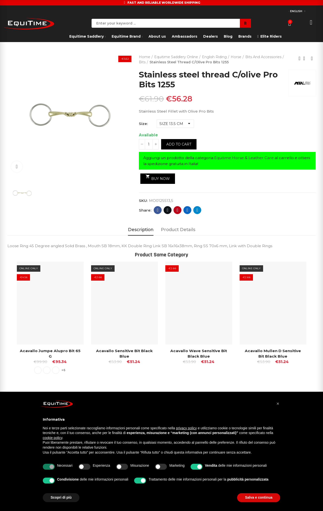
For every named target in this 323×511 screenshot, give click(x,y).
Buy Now (158, 177)
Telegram (197, 210)
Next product (312, 58)
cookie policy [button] (52, 438)
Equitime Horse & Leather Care (244, 157)
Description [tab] (140, 229)
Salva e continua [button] (258, 497)
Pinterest (177, 210)
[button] (278, 404)
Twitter (168, 210)
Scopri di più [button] (61, 497)
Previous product (299, 58)
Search (245, 23)
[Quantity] (149, 144)
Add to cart (178, 144)
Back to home (305, 58)
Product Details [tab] (178, 229)
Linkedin (187, 210)
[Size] (175, 124)
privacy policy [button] (186, 428)
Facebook (158, 210)
